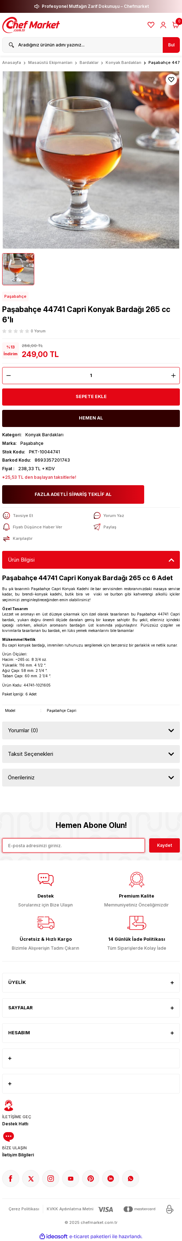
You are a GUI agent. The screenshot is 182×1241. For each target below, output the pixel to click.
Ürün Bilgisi (21, 559)
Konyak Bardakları (44, 434)
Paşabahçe (15, 296)
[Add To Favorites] (171, 79)
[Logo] (32, 25)
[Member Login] (163, 25)
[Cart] (175, 25)
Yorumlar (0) (23, 730)
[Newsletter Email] (73, 845)
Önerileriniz (21, 777)
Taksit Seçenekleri (30, 753)
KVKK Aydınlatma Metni (70, 1208)
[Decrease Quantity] (6, 375)
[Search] (91, 45)
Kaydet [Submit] (164, 845)
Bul (171, 44)
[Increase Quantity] (175, 375)
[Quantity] (91, 375)
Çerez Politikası (24, 1208)
